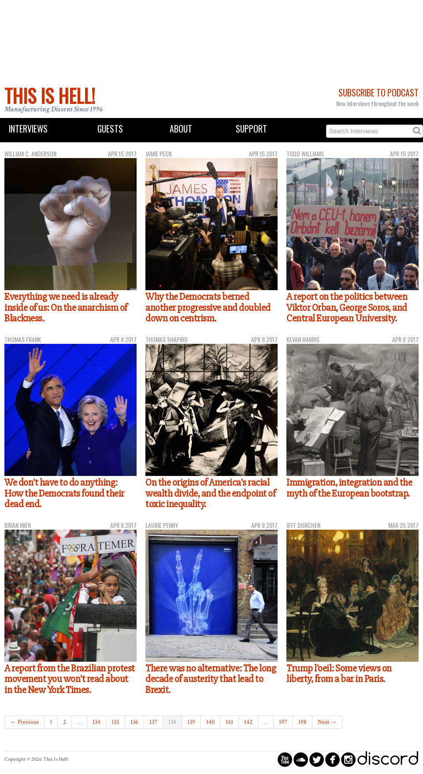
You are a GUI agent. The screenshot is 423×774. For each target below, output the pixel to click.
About (181, 128)
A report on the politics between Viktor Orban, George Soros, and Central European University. (346, 307)
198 (302, 722)
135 (115, 722)
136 (134, 722)
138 (172, 722)
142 (248, 722)
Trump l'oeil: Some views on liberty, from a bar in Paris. (339, 674)
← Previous (24, 722)
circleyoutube (285, 759)
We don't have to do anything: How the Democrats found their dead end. (64, 493)
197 (283, 722)
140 (210, 722)
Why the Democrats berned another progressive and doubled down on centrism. (208, 307)
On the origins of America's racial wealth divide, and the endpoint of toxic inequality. (210, 493)
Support (251, 128)
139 (191, 722)
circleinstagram (348, 759)
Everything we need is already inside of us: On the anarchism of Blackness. (65, 307)
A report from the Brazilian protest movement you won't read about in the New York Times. (69, 679)
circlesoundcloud (300, 759)
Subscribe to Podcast (378, 92)
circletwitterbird (316, 759)
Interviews (28, 128)
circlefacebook (332, 759)
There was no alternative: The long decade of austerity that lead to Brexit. (210, 679)
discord (388, 759)
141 (229, 722)
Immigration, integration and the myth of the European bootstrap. (349, 488)
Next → (327, 722)
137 (153, 722)
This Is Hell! (49, 95)
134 (96, 722)
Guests (110, 128)
